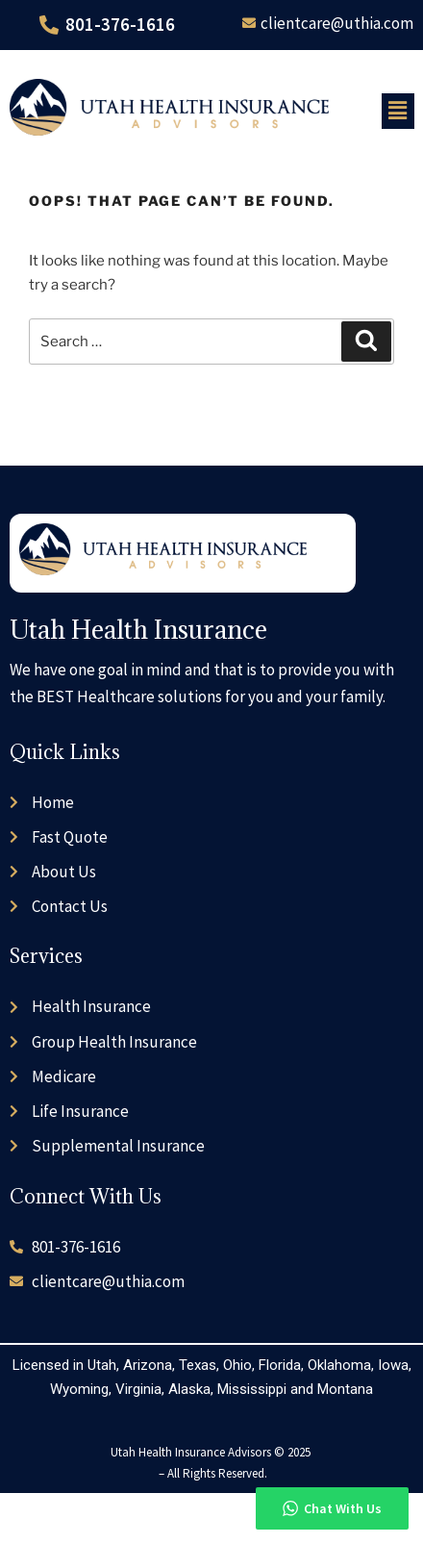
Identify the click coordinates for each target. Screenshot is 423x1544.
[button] (398, 111)
